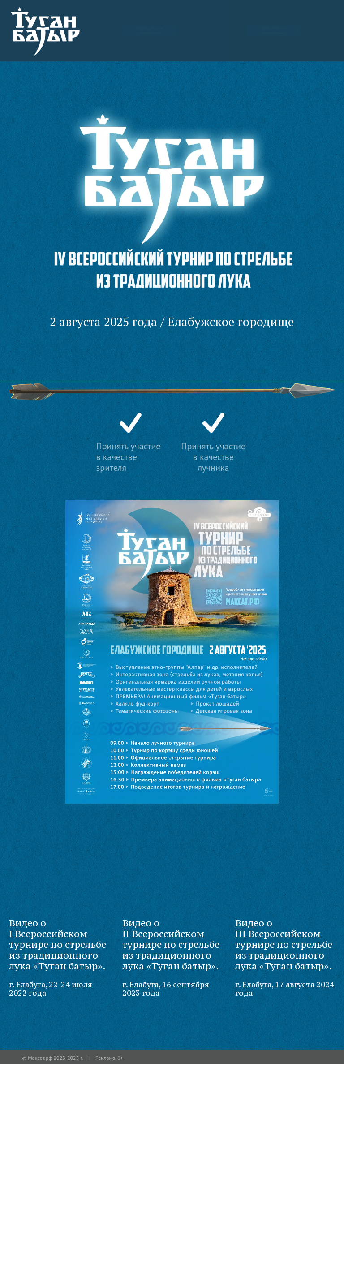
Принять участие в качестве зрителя (150, 30)
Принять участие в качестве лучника (273, 30)
